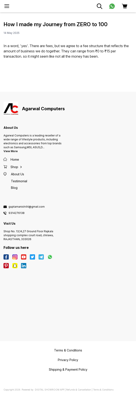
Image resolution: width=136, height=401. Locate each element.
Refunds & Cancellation (78, 389)
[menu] (6, 6)
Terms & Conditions (103, 389)
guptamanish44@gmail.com (27, 206)
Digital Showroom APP (49, 389)
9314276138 (17, 213)
